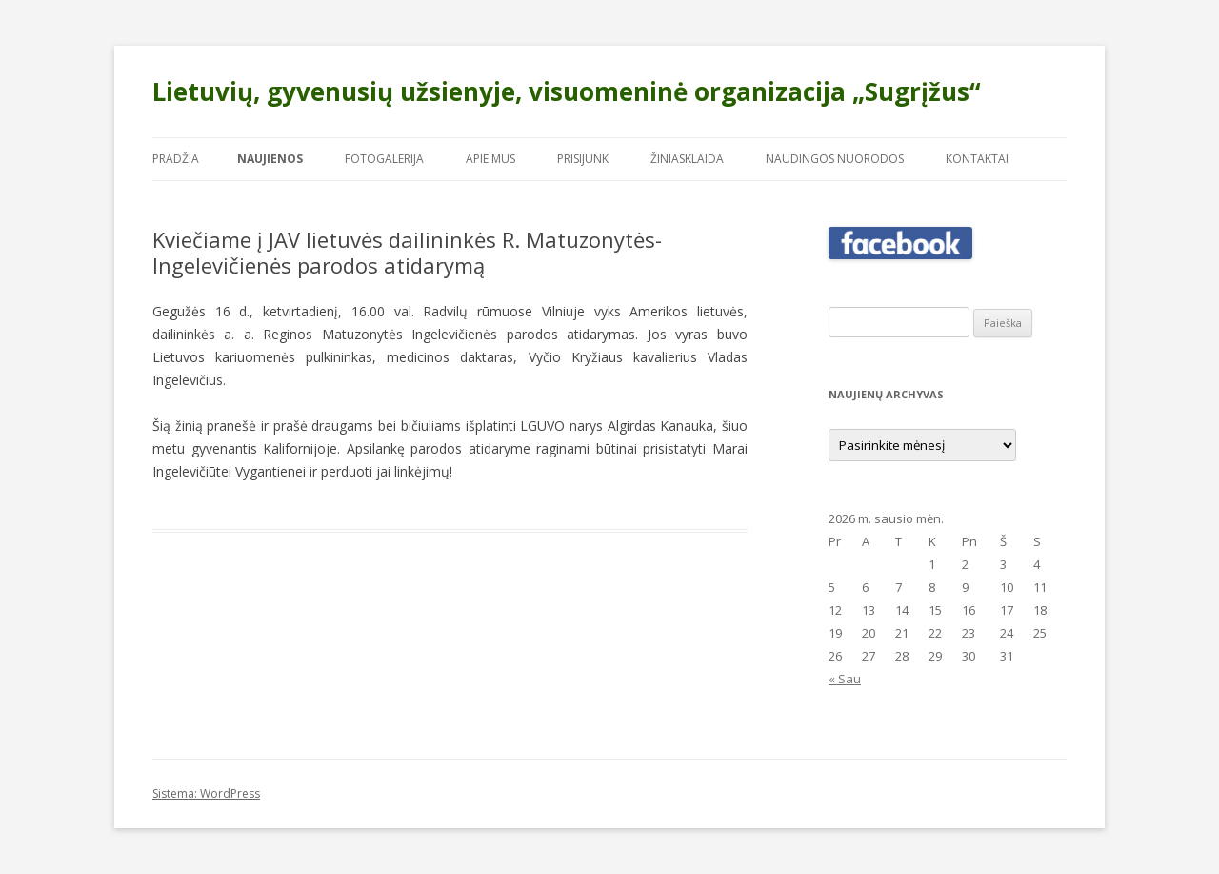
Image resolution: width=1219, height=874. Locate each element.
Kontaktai (977, 159)
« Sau (845, 678)
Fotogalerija (384, 159)
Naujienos (270, 159)
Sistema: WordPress (206, 793)
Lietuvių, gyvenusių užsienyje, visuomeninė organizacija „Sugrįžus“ (566, 91)
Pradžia (175, 159)
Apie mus (490, 159)
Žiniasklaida (687, 159)
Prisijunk (583, 159)
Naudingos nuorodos (835, 159)
